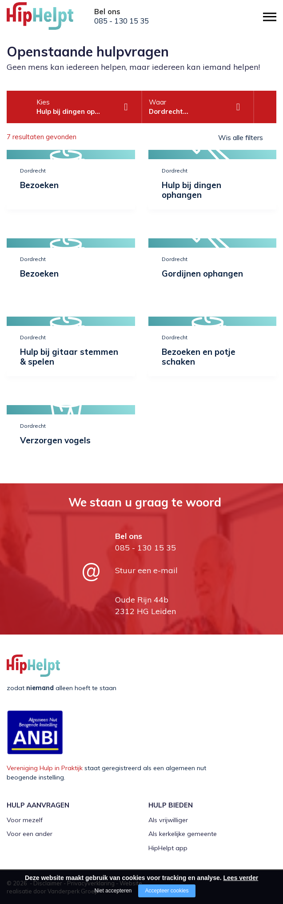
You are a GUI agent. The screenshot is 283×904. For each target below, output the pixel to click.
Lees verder (241, 877)
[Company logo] (51, 20)
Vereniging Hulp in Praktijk (45, 768)
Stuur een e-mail (146, 570)
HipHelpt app (167, 848)
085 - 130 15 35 (121, 20)
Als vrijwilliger (168, 820)
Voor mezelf (25, 820)
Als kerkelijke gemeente (182, 834)
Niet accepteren (113, 891)
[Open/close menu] (269, 16)
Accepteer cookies (166, 891)
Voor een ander (29, 834)
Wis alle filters (240, 137)
